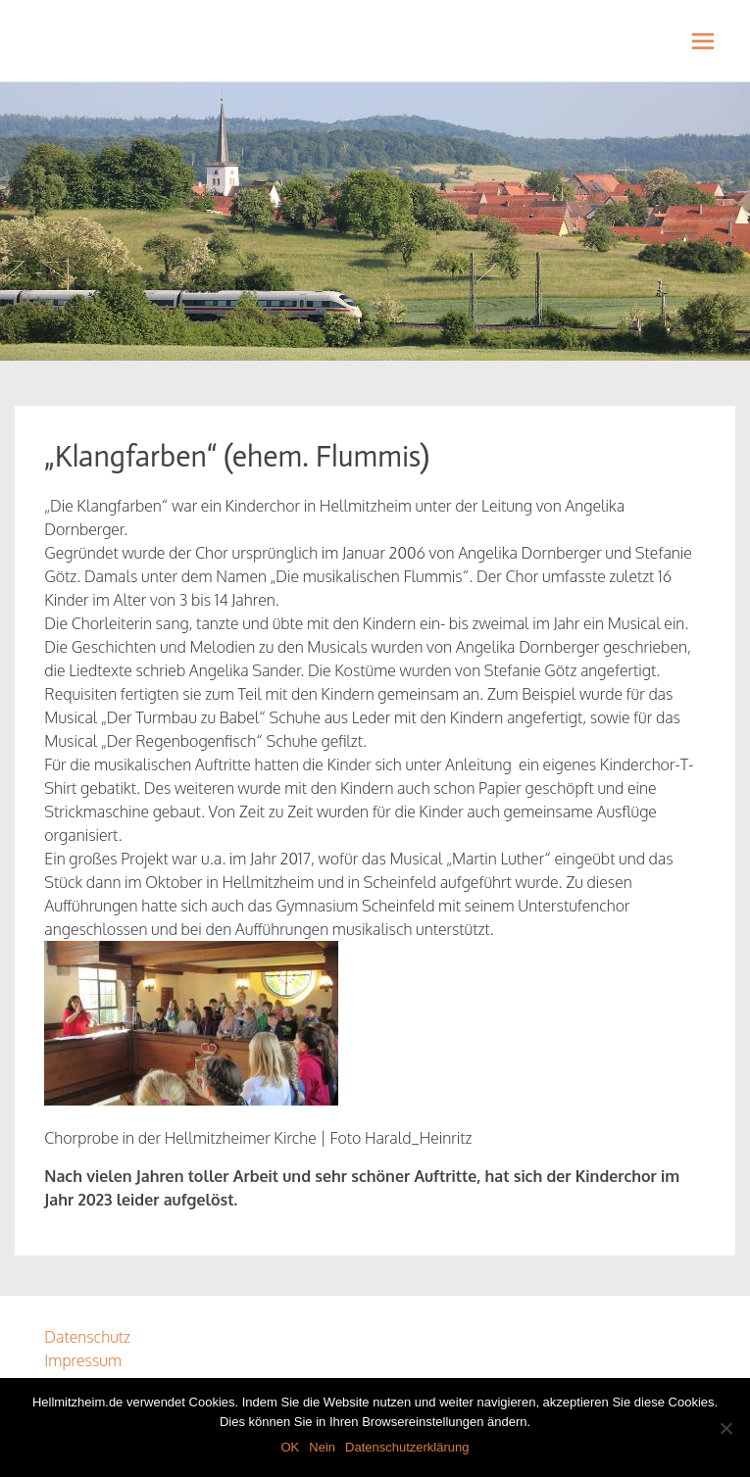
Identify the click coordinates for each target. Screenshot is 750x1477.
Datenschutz (87, 1337)
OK (289, 1447)
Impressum (83, 1360)
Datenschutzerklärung (407, 1447)
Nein (322, 1447)
